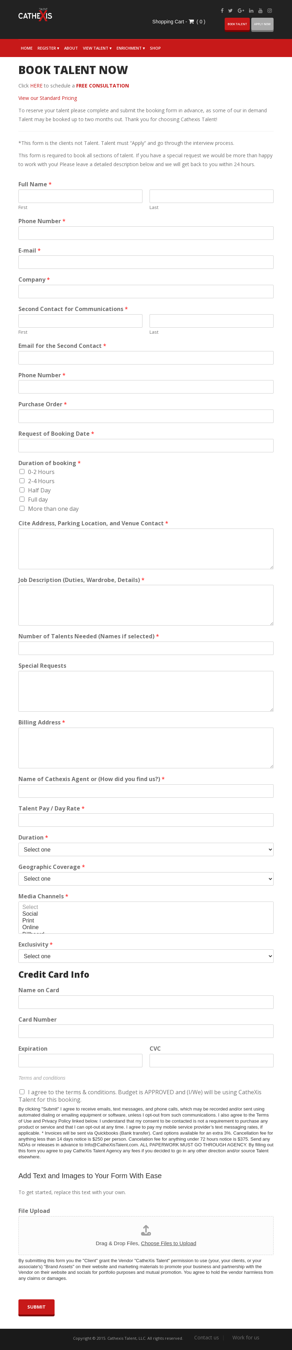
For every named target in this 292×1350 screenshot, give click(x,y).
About (71, 48)
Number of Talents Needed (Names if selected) (88, 636)
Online (146, 927)
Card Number (37, 1019)
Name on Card (38, 990)
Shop (155, 48)
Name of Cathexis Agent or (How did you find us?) (91, 779)
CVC (155, 1048)
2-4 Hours (41, 481)
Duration (33, 837)
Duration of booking (49, 463)
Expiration (32, 1048)
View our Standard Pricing (47, 98)
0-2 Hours (41, 472)
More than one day (53, 509)
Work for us (245, 1337)
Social (146, 914)
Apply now (262, 24)
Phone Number (42, 221)
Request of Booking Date (56, 433)
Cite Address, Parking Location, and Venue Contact (93, 523)
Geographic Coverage (51, 867)
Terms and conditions (42, 1078)
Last (154, 207)
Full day (38, 499)
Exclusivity (35, 944)
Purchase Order (42, 404)
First (22, 207)
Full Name (35, 184)
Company (34, 279)
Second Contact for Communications (73, 309)
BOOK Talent (237, 24)
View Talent (95, 48)
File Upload (34, 1211)
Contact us (206, 1337)
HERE (36, 85)
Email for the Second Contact (62, 346)
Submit (36, 1307)
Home (27, 48)
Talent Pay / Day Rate (51, 808)
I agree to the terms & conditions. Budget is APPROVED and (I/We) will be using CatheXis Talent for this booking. (140, 1095)
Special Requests (42, 666)
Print (146, 920)
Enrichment (129, 48)
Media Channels (43, 896)
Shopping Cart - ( (176, 21)
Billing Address (41, 722)
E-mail (29, 250)
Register (47, 48)
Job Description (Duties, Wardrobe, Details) (81, 580)
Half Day (39, 490)
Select (146, 907)
